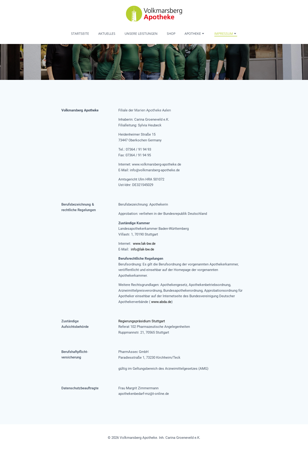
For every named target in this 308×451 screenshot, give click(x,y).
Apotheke (195, 33)
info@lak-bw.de (142, 249)
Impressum (225, 33)
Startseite (80, 33)
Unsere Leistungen (141, 33)
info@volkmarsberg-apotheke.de (155, 170)
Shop (171, 33)
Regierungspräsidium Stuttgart (141, 321)
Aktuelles (106, 33)
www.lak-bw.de (144, 244)
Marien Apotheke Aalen (152, 110)
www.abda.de (161, 302)
